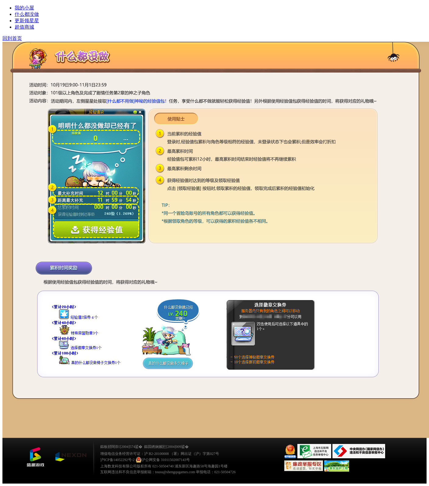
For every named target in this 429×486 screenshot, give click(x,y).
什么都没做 (27, 14)
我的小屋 (24, 7)
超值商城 (24, 27)
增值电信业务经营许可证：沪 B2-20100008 (134, 454)
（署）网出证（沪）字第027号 (194, 454)
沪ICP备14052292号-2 (117, 460)
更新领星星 (27, 20)
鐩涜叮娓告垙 (35, 457)
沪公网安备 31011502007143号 (163, 460)
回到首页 (12, 38)
